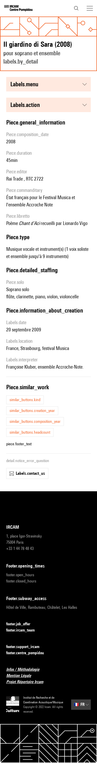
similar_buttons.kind (25, 399)
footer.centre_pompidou (28, 653)
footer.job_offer (21, 624)
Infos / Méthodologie (26, 669)
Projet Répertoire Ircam (27, 682)
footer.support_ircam (26, 647)
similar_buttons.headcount (30, 432)
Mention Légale (21, 676)
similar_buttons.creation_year (32, 410)
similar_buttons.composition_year (35, 421)
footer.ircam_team (23, 630)
